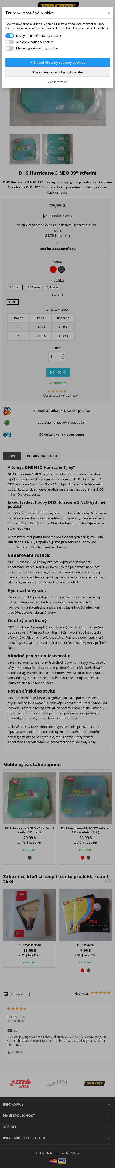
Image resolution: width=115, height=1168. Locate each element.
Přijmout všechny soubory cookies (57, 62)
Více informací (57, 82)
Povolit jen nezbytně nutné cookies (57, 72)
